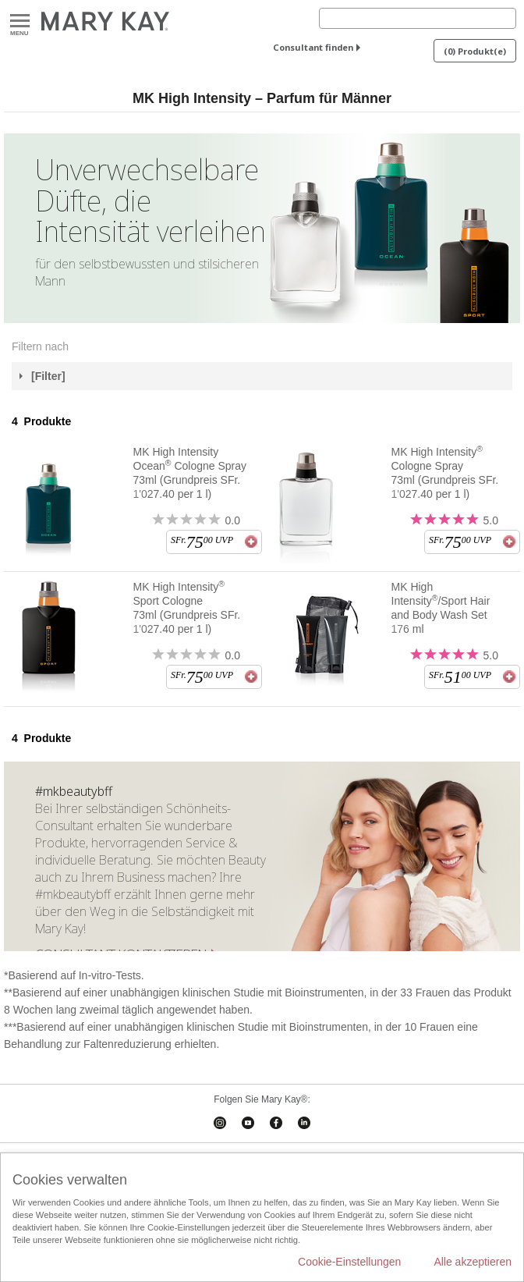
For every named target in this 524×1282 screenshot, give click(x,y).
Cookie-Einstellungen (349, 1261)
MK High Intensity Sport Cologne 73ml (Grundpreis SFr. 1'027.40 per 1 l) (187, 607)
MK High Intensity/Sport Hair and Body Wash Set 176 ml (440, 608)
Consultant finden (313, 47)
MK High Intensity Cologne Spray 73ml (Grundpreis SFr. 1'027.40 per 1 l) (445, 472)
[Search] (417, 18)
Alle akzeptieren (473, 1261)
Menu (20, 21)
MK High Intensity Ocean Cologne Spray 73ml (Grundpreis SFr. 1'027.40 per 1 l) (190, 473)
